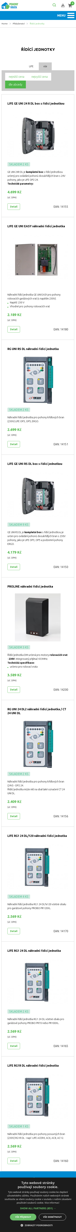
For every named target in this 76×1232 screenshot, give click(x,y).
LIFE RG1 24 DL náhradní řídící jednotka (34, 950)
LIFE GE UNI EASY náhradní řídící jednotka (36, 226)
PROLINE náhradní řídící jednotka (30, 586)
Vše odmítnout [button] (52, 1216)
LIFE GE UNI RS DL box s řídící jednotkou (34, 463)
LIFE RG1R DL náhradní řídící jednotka (33, 1065)
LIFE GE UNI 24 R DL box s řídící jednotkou (35, 103)
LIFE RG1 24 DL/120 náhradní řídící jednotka (37, 835)
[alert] (38, 1205)
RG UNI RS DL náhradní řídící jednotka (33, 349)
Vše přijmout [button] (23, 1216)
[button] (38, 1208)
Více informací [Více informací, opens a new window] (52, 1202)
